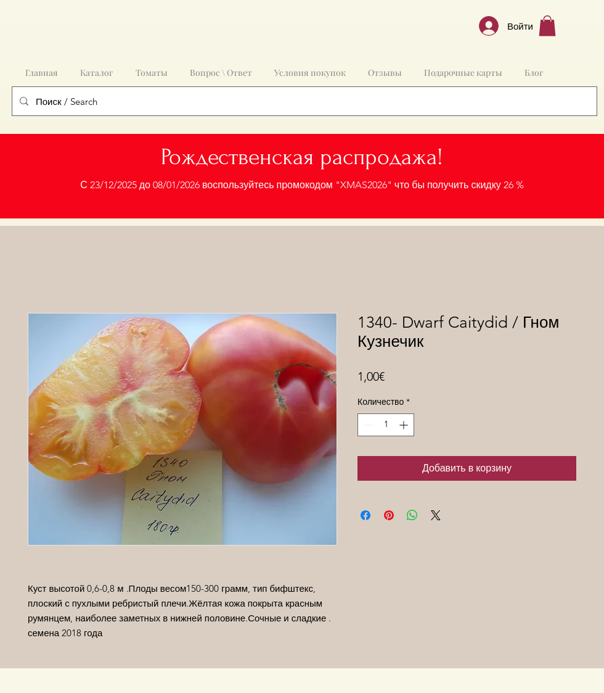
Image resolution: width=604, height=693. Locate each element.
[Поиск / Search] (303, 101)
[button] (547, 25)
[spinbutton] (386, 425)
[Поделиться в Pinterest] (389, 515)
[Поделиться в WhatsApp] (412, 515)
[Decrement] (367, 425)
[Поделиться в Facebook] (365, 515)
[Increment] (404, 425)
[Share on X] (435, 515)
